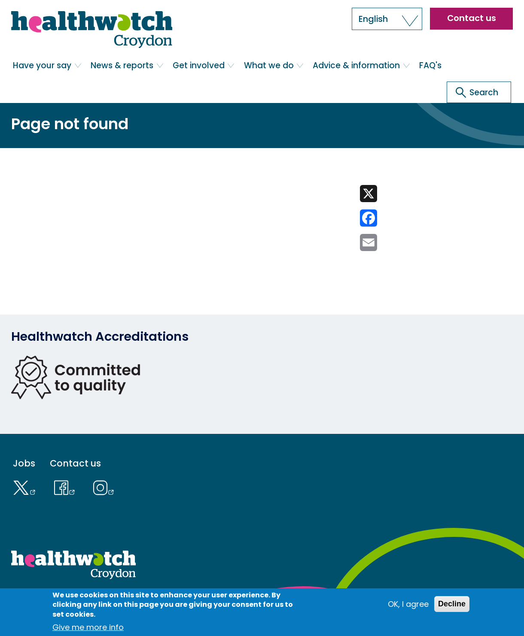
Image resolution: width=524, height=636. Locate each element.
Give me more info (88, 627)
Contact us (471, 18)
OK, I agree (408, 604)
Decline (452, 604)
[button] (387, 19)
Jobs (24, 463)
